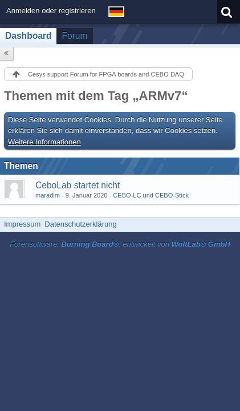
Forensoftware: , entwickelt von (120, 244)
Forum (74, 36)
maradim (47, 195)
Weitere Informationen (44, 142)
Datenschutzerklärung (80, 224)
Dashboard (28, 36)
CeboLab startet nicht (77, 185)
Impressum (22, 224)
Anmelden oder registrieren (51, 10)
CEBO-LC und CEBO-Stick (151, 195)
